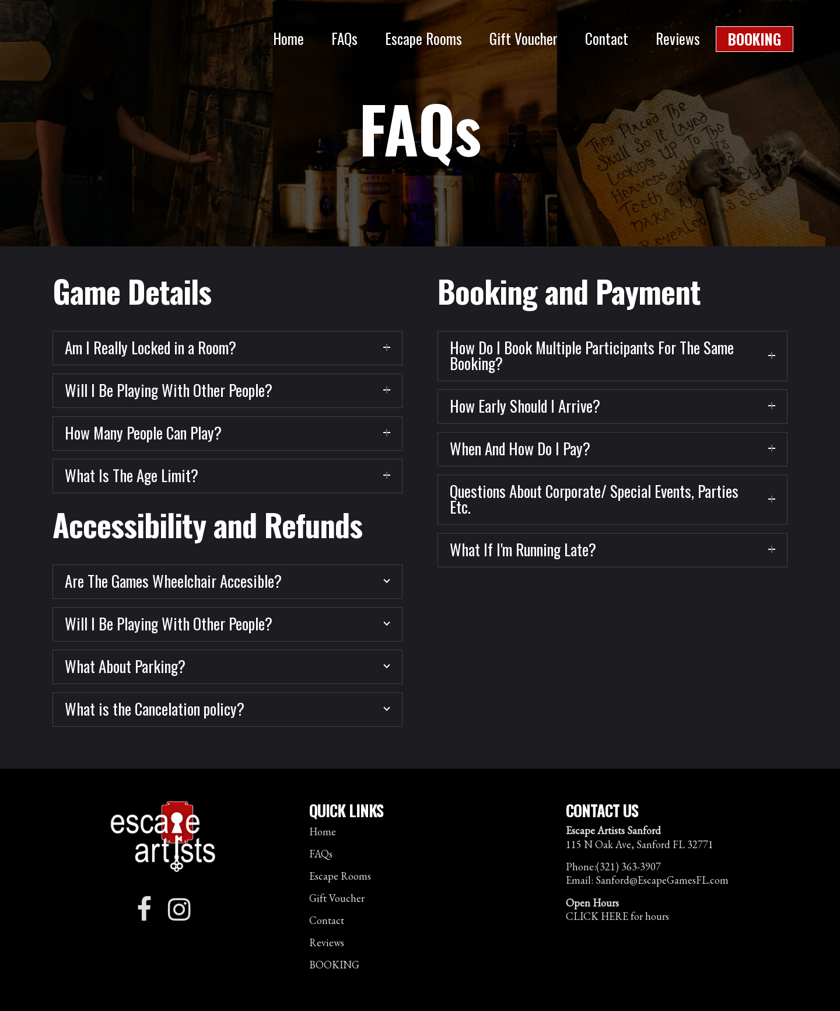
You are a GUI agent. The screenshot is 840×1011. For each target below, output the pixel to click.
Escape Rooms (340, 876)
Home (322, 832)
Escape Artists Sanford (118, 44)
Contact (326, 920)
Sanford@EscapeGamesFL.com (662, 880)
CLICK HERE (597, 916)
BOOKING (334, 965)
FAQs (320, 854)
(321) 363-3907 (628, 866)
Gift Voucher (337, 898)
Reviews (326, 942)
